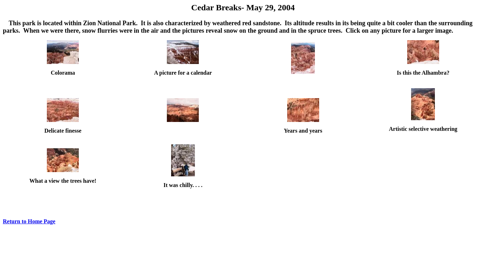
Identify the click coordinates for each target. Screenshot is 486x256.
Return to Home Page (29, 221)
